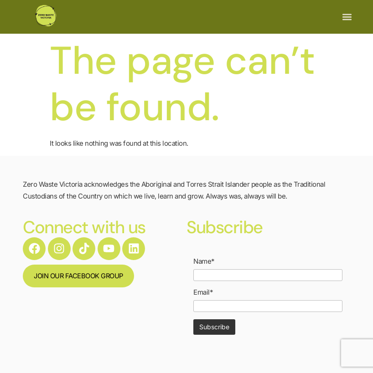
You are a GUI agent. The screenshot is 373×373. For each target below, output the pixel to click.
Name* (204, 261)
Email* (203, 292)
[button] (346, 17)
